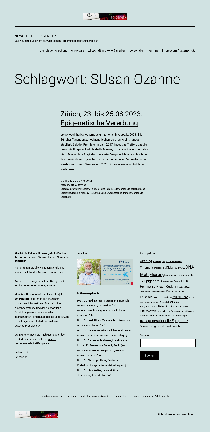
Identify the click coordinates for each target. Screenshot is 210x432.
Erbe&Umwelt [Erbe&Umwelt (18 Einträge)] (168, 282)
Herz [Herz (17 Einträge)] (154, 287)
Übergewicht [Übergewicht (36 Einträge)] (156, 326)
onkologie (77, 50)
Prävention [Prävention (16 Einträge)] (185, 307)
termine (153, 50)
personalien (137, 50)
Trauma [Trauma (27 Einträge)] (144, 326)
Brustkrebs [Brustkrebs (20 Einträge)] (170, 261)
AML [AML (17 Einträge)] (163, 261)
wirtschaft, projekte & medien (107, 50)
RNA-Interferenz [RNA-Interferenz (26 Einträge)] (162, 311)
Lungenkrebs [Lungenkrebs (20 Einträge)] (166, 297)
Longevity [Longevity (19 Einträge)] (156, 297)
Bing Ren (105, 189)
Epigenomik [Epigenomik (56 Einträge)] (153, 281)
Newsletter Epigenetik (36, 36)
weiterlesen (68, 169)
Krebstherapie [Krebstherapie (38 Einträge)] (175, 291)
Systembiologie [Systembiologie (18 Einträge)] (181, 316)
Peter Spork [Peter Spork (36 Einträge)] (165, 306)
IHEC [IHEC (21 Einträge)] (176, 287)
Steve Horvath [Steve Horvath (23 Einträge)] (160, 315)
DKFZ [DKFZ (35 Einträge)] (181, 267)
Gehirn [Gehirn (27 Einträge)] (177, 281)
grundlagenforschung (53, 50)
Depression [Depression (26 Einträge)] (160, 267)
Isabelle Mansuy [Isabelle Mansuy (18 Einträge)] (185, 287)
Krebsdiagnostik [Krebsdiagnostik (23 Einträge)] (158, 292)
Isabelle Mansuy (80, 192)
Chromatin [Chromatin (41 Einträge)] (147, 267)
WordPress (188, 414)
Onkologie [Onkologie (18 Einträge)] (164, 302)
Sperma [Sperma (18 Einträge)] (191, 311)
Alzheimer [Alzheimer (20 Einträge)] (157, 261)
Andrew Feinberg (91, 189)
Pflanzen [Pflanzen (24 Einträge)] (177, 306)
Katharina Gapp (98, 192)
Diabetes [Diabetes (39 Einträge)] (171, 267)
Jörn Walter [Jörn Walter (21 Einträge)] (145, 292)
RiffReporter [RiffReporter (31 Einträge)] (147, 311)
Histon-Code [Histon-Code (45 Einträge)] (164, 286)
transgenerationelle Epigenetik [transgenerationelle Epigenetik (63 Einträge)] (164, 321)
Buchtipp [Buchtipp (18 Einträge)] (178, 261)
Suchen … (145, 335)
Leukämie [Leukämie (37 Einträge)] (146, 297)
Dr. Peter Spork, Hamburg (42, 285)
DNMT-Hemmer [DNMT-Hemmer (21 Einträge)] (172, 275)
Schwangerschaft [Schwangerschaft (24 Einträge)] (179, 311)
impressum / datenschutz (178, 50)
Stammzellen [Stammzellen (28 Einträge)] (147, 315)
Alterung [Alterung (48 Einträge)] (146, 261)
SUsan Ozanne (114, 192)
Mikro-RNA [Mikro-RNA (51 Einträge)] (180, 297)
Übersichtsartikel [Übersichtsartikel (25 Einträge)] (172, 326)
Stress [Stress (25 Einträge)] (171, 315)
